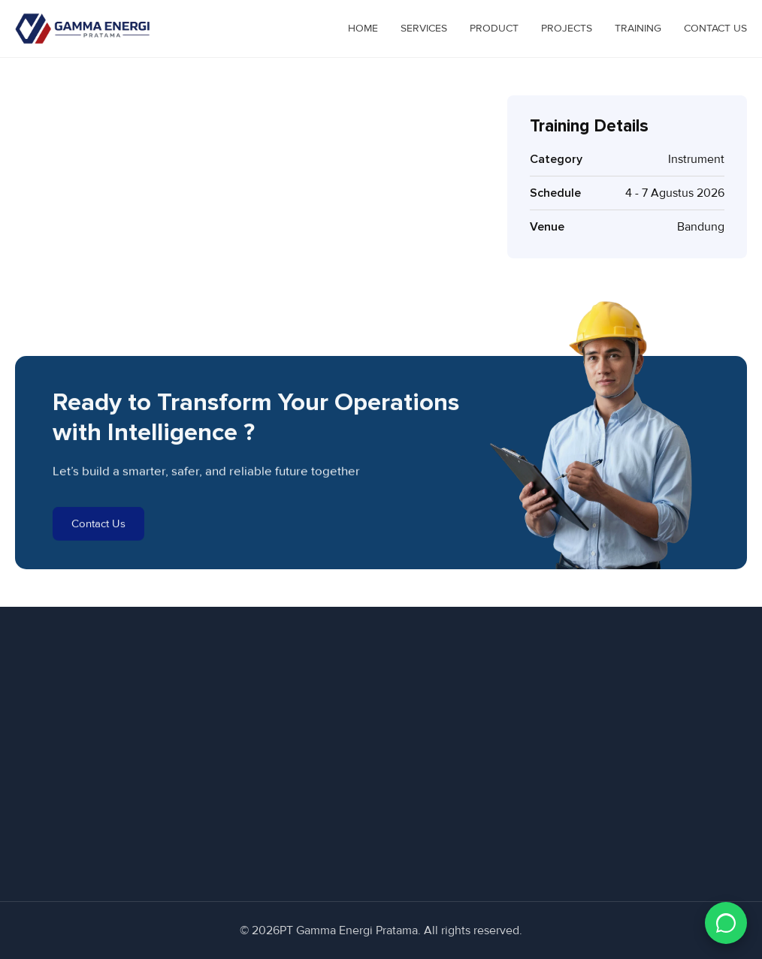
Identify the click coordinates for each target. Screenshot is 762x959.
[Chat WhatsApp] (726, 923)
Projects (566, 28)
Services (424, 28)
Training (638, 28)
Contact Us (715, 28)
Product (494, 28)
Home (363, 28)
